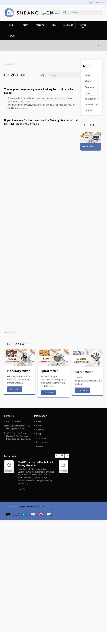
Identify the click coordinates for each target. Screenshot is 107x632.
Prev (87, 124)
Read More (15, 389)
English (98, 3)
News (54, 25)
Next (82, 124)
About (26, 25)
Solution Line (83, 26)
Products (40, 25)
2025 (63, 471)
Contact (11, 36)
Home (11, 25)
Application (68, 25)
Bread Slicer (88, 148)
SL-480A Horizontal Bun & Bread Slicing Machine (35, 463)
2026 (8, 471)
